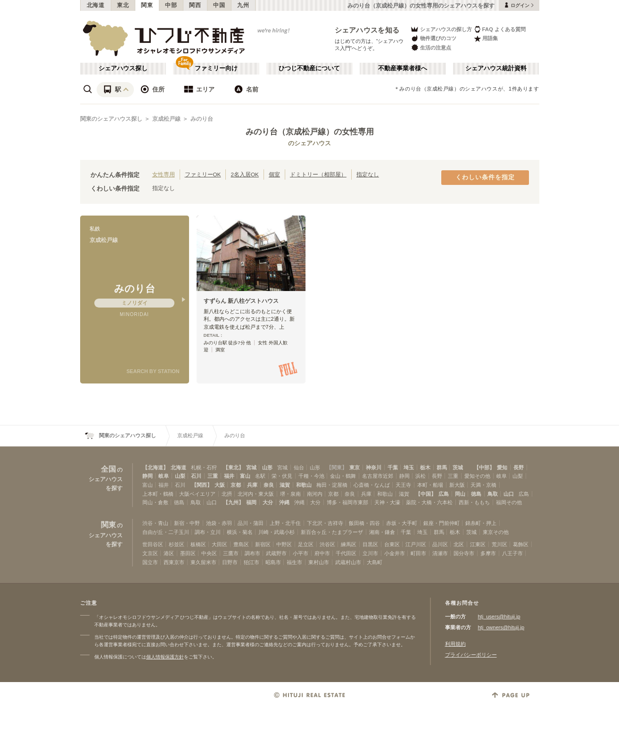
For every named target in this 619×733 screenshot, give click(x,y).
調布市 (252, 553)
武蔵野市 (276, 553)
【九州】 (233, 502)
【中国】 (425, 494)
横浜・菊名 (240, 532)
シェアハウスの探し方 (441, 29)
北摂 (227, 494)
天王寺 (403, 485)
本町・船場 (430, 485)
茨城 (458, 467)
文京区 (150, 553)
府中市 (322, 553)
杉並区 (176, 544)
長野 (518, 467)
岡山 (460, 494)
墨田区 (188, 553)
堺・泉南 (290, 494)
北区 (459, 544)
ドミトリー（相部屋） (318, 174)
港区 (169, 553)
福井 (229, 476)
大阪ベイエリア (197, 494)
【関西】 (201, 485)
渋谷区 (327, 544)
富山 (245, 476)
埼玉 (409, 467)
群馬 (442, 467)
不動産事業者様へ (402, 68)
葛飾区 (520, 544)
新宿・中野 (187, 523)
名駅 (260, 476)
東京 (354, 467)
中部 (171, 5)
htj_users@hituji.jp (499, 616)
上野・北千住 (285, 523)
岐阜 (163, 476)
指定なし (367, 174)
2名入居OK (244, 174)
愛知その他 (477, 476)
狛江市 (251, 562)
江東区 (478, 544)
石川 (196, 476)
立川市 (370, 553)
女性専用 (163, 174)
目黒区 (370, 544)
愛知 (502, 467)
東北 (123, 5)
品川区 (440, 544)
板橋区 (198, 544)
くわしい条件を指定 (485, 177)
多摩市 (488, 553)
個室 (274, 174)
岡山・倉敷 (155, 502)
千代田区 (346, 553)
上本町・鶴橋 (157, 494)
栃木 (425, 467)
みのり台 (201, 119)
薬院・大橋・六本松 (429, 502)
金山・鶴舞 (343, 476)
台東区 (392, 544)
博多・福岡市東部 (347, 502)
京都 (236, 485)
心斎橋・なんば (372, 485)
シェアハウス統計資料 (496, 68)
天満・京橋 (483, 485)
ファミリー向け (216, 68)
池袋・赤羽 (219, 523)
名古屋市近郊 (377, 476)
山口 (508, 494)
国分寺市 (464, 553)
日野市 (230, 562)
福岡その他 (509, 502)
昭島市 (273, 562)
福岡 (251, 502)
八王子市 (512, 553)
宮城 (251, 467)
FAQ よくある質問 (500, 29)
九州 (243, 5)
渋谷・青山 (155, 523)
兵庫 (252, 485)
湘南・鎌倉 (382, 532)
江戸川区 (415, 544)
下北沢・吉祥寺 (325, 523)
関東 (147, 5)
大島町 (374, 562)
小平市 (300, 553)
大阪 (220, 485)
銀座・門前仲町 (441, 523)
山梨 (180, 476)
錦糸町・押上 (480, 523)
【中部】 (484, 467)
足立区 (306, 544)
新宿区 (263, 544)
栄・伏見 (282, 476)
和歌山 (304, 485)
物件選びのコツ (433, 38)
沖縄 (284, 502)
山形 (267, 467)
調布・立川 (208, 532)
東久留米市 (203, 562)
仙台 (299, 467)
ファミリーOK (203, 174)
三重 (212, 476)
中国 (219, 5)
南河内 (314, 494)
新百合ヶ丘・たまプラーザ (332, 532)
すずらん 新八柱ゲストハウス (241, 301)
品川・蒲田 (251, 523)
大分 (268, 502)
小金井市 (394, 553)
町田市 (418, 553)
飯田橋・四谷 (364, 523)
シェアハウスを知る (367, 30)
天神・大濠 (387, 502)
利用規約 (455, 644)
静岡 (147, 476)
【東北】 (233, 467)
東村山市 (318, 562)
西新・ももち (474, 502)
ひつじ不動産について (309, 68)
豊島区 (241, 544)
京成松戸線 (166, 119)
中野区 (284, 544)
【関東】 (336, 467)
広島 (443, 494)
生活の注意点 (430, 47)
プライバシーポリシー (471, 655)
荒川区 (499, 544)
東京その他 (496, 532)
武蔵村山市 (348, 562)
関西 (195, 5)
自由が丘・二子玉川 (165, 532)
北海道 (96, 5)
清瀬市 (440, 553)
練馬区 (348, 544)
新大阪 (457, 485)
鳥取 (492, 494)
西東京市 (174, 562)
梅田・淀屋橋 (331, 485)
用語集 (486, 38)
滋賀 (285, 485)
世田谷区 (152, 544)
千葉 (393, 467)
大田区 (219, 544)
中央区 (209, 553)
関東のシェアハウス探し (111, 119)
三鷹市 (231, 553)
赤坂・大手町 (401, 523)
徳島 (476, 494)
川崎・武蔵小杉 (276, 532)
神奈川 (373, 467)
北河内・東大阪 (256, 494)
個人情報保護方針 (165, 656)
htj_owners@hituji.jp (501, 627)
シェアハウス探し (123, 68)
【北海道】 (155, 467)
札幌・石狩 (204, 467)
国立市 (150, 562)
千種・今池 (311, 476)
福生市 (294, 562)
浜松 (420, 476)
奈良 (269, 485)
